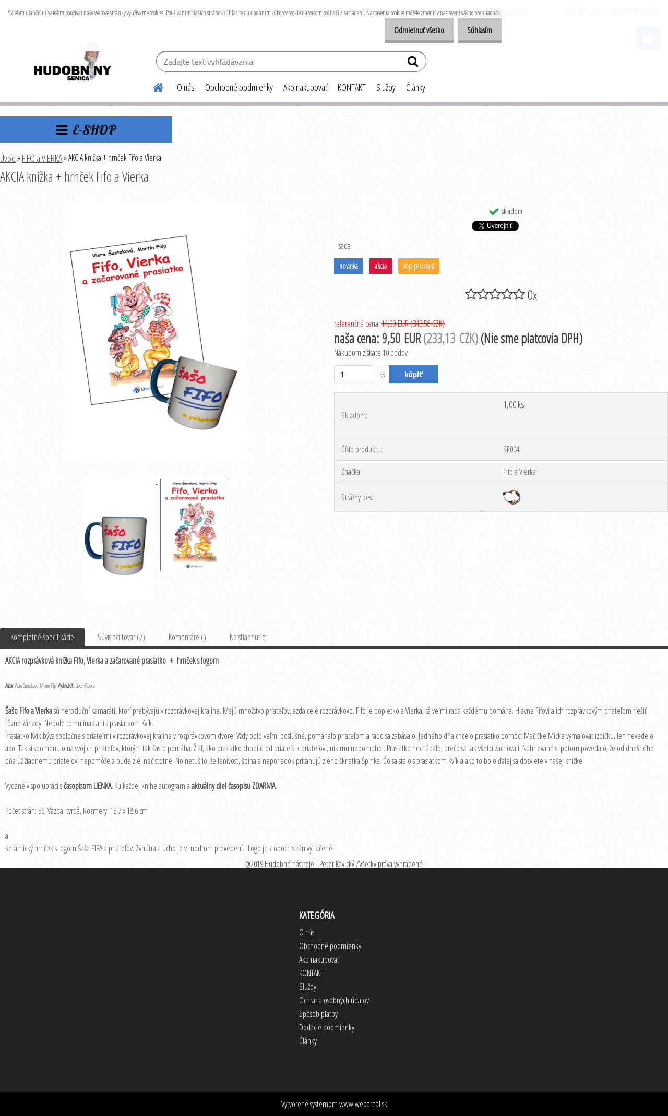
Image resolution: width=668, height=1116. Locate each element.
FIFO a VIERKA (42, 158)
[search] (414, 64)
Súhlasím (475, 30)
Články (415, 87)
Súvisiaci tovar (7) (121, 637)
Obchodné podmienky (239, 87)
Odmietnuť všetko (408, 30)
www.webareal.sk (363, 1104)
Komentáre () (187, 637)
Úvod (8, 158)
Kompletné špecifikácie (42, 637)
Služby (386, 87)
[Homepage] (152, 86)
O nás (186, 87)
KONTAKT (352, 87)
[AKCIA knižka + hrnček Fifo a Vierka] (155, 205)
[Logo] (72, 63)
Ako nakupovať (305, 87)
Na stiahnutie (248, 637)
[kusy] (354, 374)
